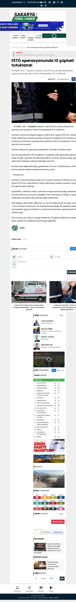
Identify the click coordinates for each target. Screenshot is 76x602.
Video (51, 589)
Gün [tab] (53, 370)
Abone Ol (60, 79)
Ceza (25, 166)
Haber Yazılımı (53, 598)
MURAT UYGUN (47, 337)
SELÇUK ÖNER (47, 329)
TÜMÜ (61, 315)
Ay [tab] (63, 370)
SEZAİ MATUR (46, 345)
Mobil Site (17, 589)
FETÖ (24, 239)
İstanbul (32, 126)
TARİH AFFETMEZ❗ (47, 323)
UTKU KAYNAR (47, 321)
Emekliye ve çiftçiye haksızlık (50, 347)
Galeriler (41, 589)
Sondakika (29, 589)
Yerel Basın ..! (45, 339)
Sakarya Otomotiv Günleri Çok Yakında (51, 332)
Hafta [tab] (58, 370)
